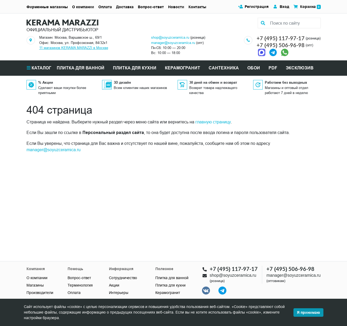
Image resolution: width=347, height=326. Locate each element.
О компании (83, 7)
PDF (273, 67)
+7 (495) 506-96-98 (281, 45)
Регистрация (253, 7)
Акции (114, 285)
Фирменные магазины (47, 7)
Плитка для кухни (170, 285)
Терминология (80, 285)
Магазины (35, 285)
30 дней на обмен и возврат (213, 82)
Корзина (307, 7)
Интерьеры (118, 293)
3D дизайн (122, 82)
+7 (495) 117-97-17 (281, 38)
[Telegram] (273, 52)
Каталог (39, 67)
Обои (253, 67)
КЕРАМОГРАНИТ (182, 67)
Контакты (197, 7)
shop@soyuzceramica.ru (170, 37)
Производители (40, 293)
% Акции (45, 82)
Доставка (125, 7)
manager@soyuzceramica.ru (173, 43)
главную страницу (213, 121)
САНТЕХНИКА (224, 67)
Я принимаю (308, 312)
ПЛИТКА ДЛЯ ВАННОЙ (80, 67)
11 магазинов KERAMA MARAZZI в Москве (73, 48)
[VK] (206, 290)
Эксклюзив (300, 67)
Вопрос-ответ (151, 7)
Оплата (105, 7)
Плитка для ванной (171, 278)
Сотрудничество (123, 278)
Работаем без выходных (286, 82)
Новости (176, 7)
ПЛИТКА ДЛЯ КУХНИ (134, 67)
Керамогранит (167, 293)
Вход (281, 7)
